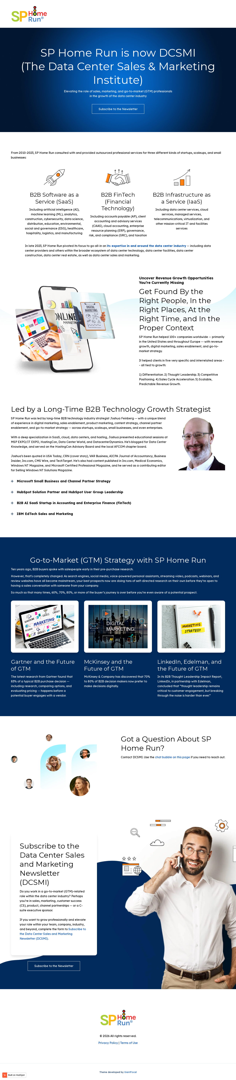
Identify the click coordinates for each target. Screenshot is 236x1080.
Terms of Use (129, 1043)
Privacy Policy (108, 1043)
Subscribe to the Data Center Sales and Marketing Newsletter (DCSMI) (53, 933)
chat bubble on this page (172, 757)
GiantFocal (130, 1072)
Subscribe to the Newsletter (118, 109)
